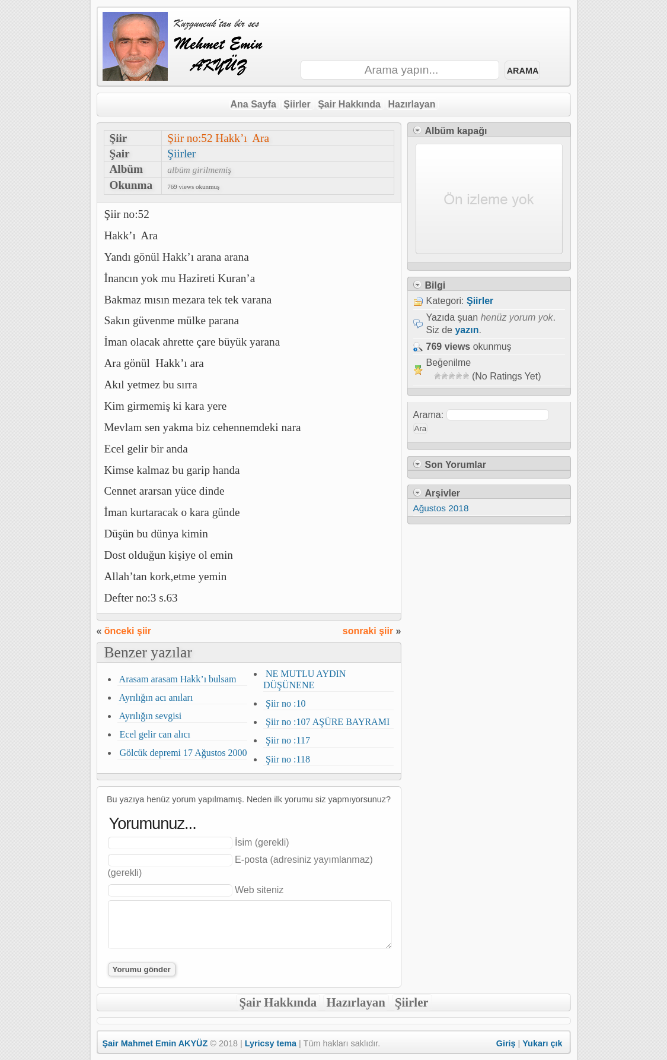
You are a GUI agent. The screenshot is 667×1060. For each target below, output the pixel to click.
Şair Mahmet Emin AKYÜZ (155, 1043)
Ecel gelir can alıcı (153, 734)
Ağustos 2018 (441, 508)
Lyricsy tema (270, 1043)
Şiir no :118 (286, 759)
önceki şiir (127, 631)
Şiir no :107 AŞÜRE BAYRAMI (326, 722)
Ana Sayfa (253, 104)
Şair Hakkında (349, 104)
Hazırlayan (411, 104)
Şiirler (296, 104)
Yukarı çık (542, 1043)
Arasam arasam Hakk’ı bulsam (177, 679)
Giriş (506, 1043)
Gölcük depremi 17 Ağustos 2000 (182, 753)
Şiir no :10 (284, 703)
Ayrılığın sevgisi (149, 716)
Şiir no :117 (286, 740)
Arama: (428, 415)
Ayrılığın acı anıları (155, 697)
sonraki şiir (368, 631)
